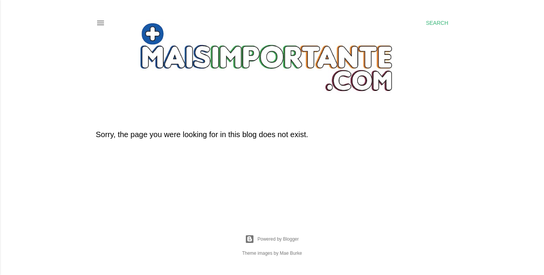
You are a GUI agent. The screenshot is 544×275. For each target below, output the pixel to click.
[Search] (437, 23)
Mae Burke (291, 253)
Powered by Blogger (272, 239)
